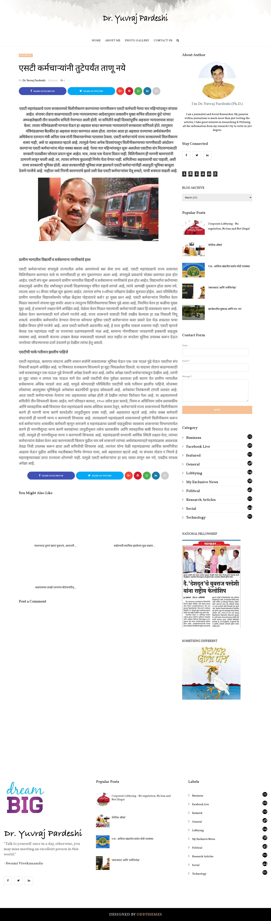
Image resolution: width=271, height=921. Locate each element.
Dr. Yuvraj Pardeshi (34, 80)
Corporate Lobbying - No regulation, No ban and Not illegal (229, 226)
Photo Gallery (137, 40)
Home (96, 40)
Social (191, 508)
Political (26, 55)
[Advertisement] (217, 737)
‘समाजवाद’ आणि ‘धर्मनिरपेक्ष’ (222, 288)
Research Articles (201, 500)
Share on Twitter (91, 91)
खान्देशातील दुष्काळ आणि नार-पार (224, 309)
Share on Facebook (42, 91)
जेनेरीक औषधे (215, 245)
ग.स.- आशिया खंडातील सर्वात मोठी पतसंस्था (229, 266)
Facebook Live (198, 446)
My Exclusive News (202, 482)
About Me (112, 40)
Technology (196, 517)
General (193, 464)
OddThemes (149, 914)
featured (193, 455)
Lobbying (194, 473)
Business (193, 438)
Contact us (163, 40)
